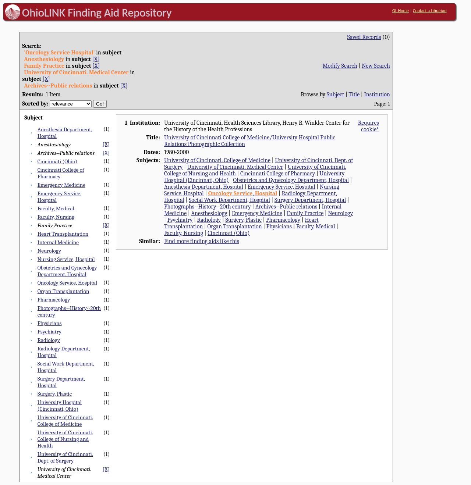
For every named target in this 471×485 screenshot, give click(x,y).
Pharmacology (54, 299)
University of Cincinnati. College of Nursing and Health (65, 439)
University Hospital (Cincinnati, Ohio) (60, 405)
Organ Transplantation (63, 291)
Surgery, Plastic (55, 394)
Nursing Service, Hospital (66, 259)
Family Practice (305, 213)
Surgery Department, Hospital (310, 200)
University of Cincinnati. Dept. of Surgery (65, 457)
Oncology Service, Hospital (67, 282)
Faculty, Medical (56, 208)
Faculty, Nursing (56, 217)
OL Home (400, 10)
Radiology (49, 340)
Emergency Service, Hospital (281, 186)
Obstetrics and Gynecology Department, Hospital (67, 271)
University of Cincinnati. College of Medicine (65, 420)
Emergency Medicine (61, 185)
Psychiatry (49, 331)
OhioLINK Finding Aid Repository (97, 12)
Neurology (49, 250)
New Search (376, 66)
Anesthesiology (209, 213)
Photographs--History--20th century (207, 206)
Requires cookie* (368, 126)
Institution (377, 94)
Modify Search (340, 66)
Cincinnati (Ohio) (57, 161)
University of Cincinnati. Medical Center (235, 167)
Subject (335, 94)
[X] (95, 59)
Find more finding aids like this (201, 241)
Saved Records (364, 37)
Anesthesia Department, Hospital (203, 186)
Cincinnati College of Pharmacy (277, 173)
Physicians (50, 323)
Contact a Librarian (430, 10)
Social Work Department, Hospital (229, 200)
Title (354, 94)
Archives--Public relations (286, 206)
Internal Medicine (58, 242)
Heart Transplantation (63, 234)
